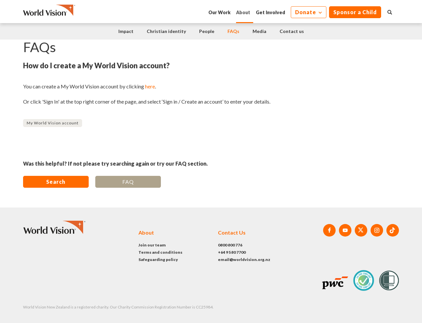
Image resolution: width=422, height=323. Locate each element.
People (206, 31)
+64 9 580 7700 (232, 252)
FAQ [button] (128, 181)
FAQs (233, 31)
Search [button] (55, 181)
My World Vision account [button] (52, 122)
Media (259, 31)
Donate (306, 12)
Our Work (219, 12)
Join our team (152, 244)
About (243, 12)
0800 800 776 (230, 244)
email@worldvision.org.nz (244, 259)
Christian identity (166, 31)
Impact (126, 31)
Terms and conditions (160, 252)
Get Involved (270, 12)
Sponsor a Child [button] (355, 12)
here (150, 86)
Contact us (292, 31)
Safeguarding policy (158, 259)
